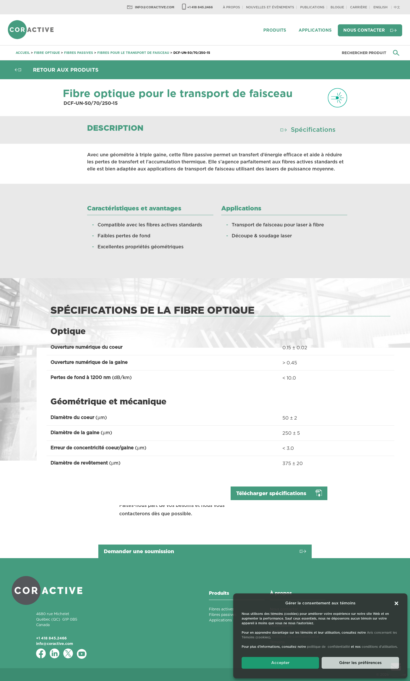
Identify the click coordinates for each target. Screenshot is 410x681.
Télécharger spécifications (271, 493)
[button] (396, 603)
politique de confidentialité (328, 646)
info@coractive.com (154, 7)
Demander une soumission (139, 551)
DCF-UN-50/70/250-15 (191, 53)
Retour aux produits (66, 70)
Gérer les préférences (360, 663)
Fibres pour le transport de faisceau (133, 53)
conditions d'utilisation (379, 646)
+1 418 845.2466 (200, 7)
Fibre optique (47, 53)
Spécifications (313, 130)
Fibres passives (78, 53)
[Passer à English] (380, 7)
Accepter (280, 663)
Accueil (23, 53)
